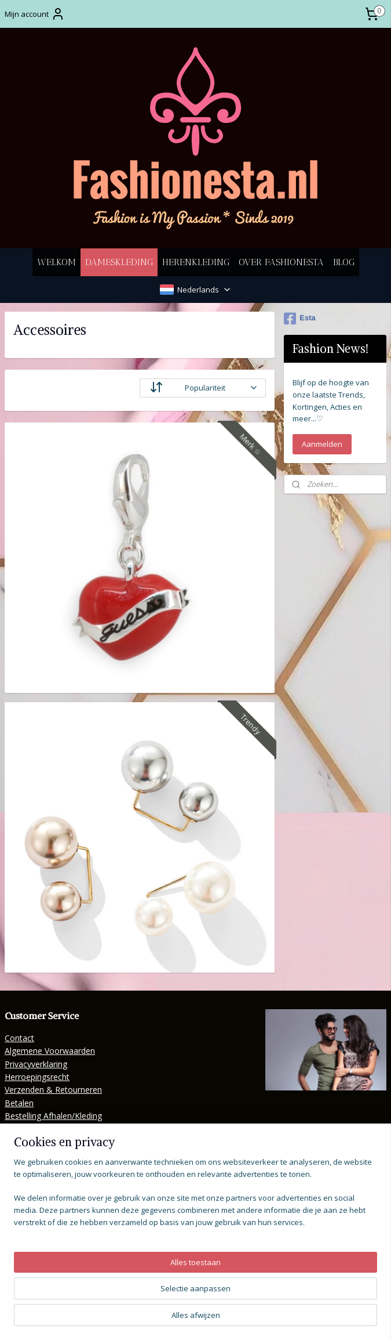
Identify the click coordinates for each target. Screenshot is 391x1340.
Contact (19, 1037)
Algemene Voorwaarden (50, 1050)
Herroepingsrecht (37, 1076)
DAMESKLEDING (119, 262)
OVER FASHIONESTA (281, 262)
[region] (119, 1272)
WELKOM (56, 262)
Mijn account (35, 14)
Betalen (19, 1102)
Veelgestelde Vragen (43, 1141)
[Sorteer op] (202, 388)
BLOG (344, 262)
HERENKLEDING (195, 262)
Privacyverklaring (36, 1064)
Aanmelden (322, 444)
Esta (299, 319)
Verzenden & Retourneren (53, 1089)
